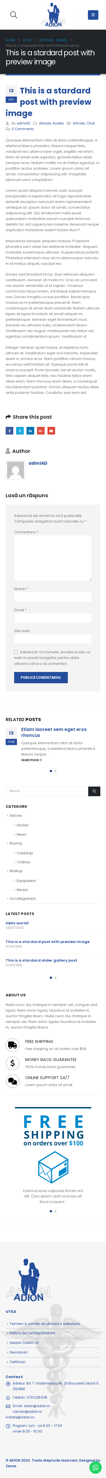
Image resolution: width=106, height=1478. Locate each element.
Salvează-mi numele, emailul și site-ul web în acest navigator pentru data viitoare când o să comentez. (52, 657)
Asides (58, 123)
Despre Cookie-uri (24, 1343)
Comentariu (26, 532)
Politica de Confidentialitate (32, 1333)
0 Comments (23, 129)
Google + (41, 431)
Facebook (9, 431)
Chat (90, 123)
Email (51, 431)
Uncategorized (23, 898)
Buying (16, 843)
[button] (13, 15)
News (21, 834)
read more (31, 760)
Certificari (17, 1362)
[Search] (94, 791)
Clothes (23, 862)
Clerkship (25, 853)
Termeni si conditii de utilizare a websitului (45, 1324)
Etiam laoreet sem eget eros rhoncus (54, 732)
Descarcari (18, 1352)
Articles (45, 123)
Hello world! (17, 923)
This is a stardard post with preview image (48, 941)
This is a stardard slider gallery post (41, 960)
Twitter (20, 431)
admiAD (23, 123)
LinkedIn (30, 431)
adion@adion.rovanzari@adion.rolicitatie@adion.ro (28, 1412)
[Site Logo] (53, 15)
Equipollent (26, 880)
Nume (21, 588)
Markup (16, 870)
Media (22, 889)
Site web (22, 631)
